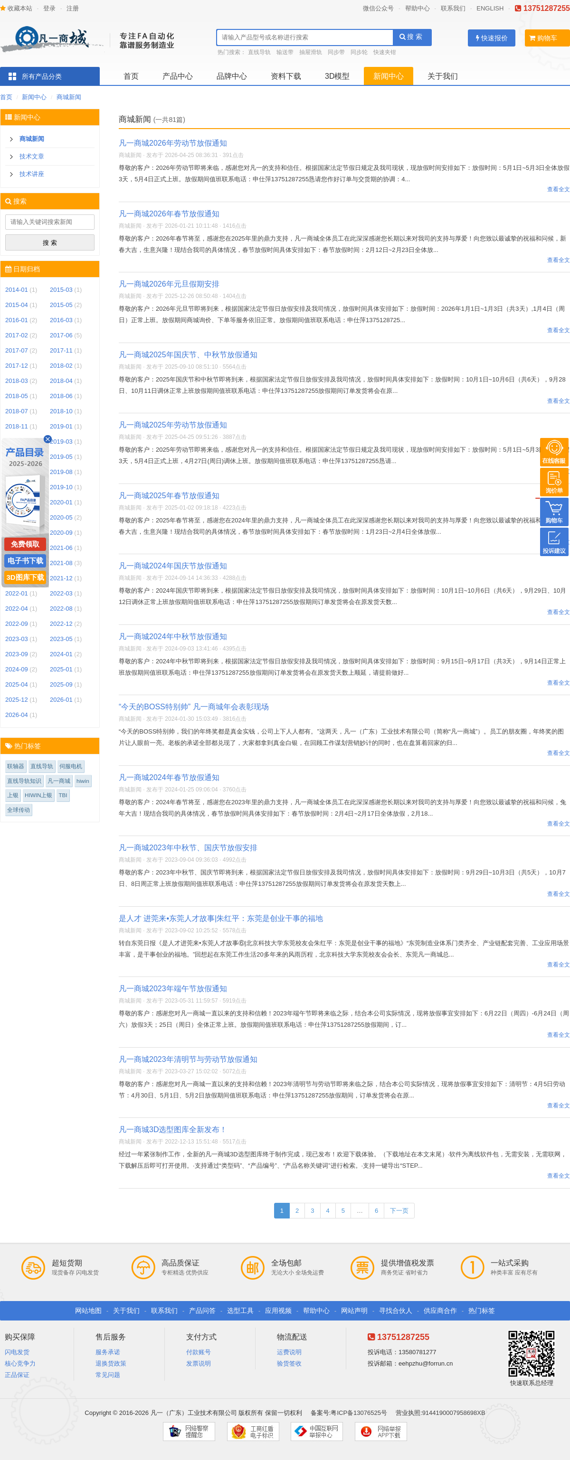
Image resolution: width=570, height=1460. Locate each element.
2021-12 (61, 578)
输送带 (285, 52)
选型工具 (240, 1310)
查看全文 (558, 189)
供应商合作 (440, 1310)
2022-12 (61, 623)
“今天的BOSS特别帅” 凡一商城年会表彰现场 (194, 707)
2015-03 (61, 289)
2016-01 (16, 320)
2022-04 (16, 608)
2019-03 (61, 441)
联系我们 (453, 8)
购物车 (543, 38)
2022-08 (61, 608)
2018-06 (61, 396)
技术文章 (31, 156)
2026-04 (16, 714)
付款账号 (198, 1352)
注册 (72, 8)
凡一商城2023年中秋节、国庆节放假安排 (188, 848)
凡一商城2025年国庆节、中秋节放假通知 (188, 355)
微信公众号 (378, 8)
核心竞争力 (20, 1363)
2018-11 (16, 426)
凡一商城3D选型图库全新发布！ (173, 1129)
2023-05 (61, 638)
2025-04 (16, 684)
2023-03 (16, 638)
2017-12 (16, 365)
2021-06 (61, 547)
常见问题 (107, 1374)
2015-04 (16, 304)
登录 (49, 8)
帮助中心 (417, 8)
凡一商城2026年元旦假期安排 (169, 284)
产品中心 (177, 76)
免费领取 (25, 544)
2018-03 (16, 380)
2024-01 (61, 654)
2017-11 (61, 350)
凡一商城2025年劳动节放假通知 (173, 425)
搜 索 (411, 36)
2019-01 (61, 426)
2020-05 (61, 517)
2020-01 (61, 502)
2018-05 (16, 396)
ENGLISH (490, 8)
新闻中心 (388, 76)
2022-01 (16, 593)
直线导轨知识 (24, 781)
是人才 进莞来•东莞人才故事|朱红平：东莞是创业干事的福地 (221, 918)
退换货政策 (110, 1363)
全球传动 (18, 810)
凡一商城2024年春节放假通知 (169, 777)
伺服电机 (70, 766)
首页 (131, 76)
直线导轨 (259, 52)
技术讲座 (31, 173)
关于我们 (443, 76)
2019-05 (61, 456)
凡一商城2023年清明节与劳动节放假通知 (188, 1059)
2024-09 (16, 669)
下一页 (399, 1210)
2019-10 (61, 487)
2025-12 (16, 699)
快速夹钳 (384, 52)
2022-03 (61, 593)
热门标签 (481, 1310)
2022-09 (16, 623)
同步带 (336, 52)
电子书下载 (25, 561)
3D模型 (337, 76)
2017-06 (61, 335)
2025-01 (61, 669)
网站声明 (354, 1310)
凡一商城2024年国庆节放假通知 (173, 566)
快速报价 (492, 38)
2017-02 (16, 335)
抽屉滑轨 (310, 52)
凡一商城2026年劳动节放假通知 (173, 143)
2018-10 (61, 411)
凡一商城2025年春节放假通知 (169, 496)
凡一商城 (59, 781)
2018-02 (61, 365)
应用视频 (278, 1310)
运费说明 (289, 1352)
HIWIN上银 (38, 795)
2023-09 (16, 654)
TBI (62, 795)
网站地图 (88, 1310)
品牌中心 (232, 76)
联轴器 (15, 766)
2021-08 (61, 563)
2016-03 (61, 320)
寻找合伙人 (395, 1310)
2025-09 (61, 684)
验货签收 (289, 1363)
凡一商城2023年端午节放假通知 (173, 989)
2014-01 (16, 289)
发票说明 (198, 1363)
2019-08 (61, 471)
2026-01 (61, 699)
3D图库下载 (25, 577)
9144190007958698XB (453, 1412)
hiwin (82, 781)
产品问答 (202, 1310)
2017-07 (16, 350)
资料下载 (286, 76)
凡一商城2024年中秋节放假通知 (173, 636)
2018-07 (16, 411)
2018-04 (61, 380)
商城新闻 (69, 97)
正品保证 (17, 1374)
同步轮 (359, 52)
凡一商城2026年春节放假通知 (169, 214)
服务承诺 (107, 1352)
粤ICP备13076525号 (359, 1412)
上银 (13, 795)
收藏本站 (16, 8)
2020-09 (61, 532)
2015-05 (61, 304)
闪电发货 (17, 1352)
